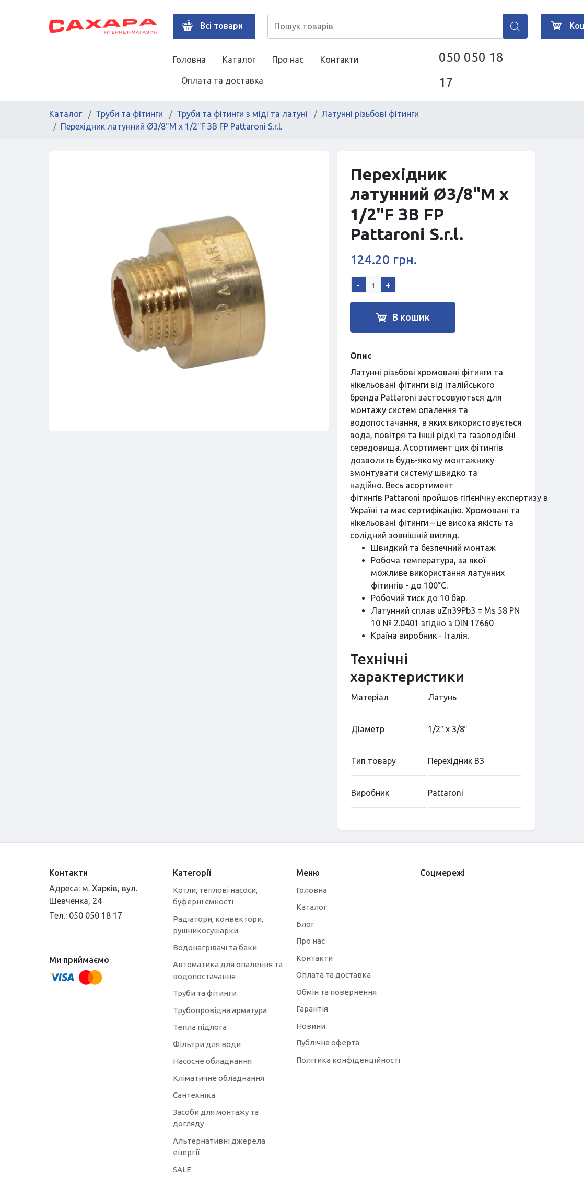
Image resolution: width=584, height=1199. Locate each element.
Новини (310, 1025)
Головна (189, 59)
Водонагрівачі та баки (215, 947)
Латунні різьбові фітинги (370, 114)
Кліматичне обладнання (218, 1078)
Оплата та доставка (222, 80)
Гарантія (312, 1008)
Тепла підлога (200, 1026)
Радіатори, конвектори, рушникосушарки (218, 924)
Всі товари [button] (210, 25)
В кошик (403, 317)
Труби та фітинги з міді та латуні (242, 114)
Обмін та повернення (336, 992)
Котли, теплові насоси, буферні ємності (215, 896)
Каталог (239, 59)
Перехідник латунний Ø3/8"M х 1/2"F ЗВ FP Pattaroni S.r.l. (171, 126)
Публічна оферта (327, 1042)
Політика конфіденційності (348, 1059)
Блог (305, 924)
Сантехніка (194, 1094)
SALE (182, 1169)
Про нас (287, 59)
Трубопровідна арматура (220, 1010)
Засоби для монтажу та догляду (216, 1118)
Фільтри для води (207, 1044)
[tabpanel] (189, 291)
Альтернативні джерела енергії (219, 1146)
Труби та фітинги (129, 114)
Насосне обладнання (212, 1060)
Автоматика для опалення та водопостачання (228, 970)
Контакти (339, 59)
